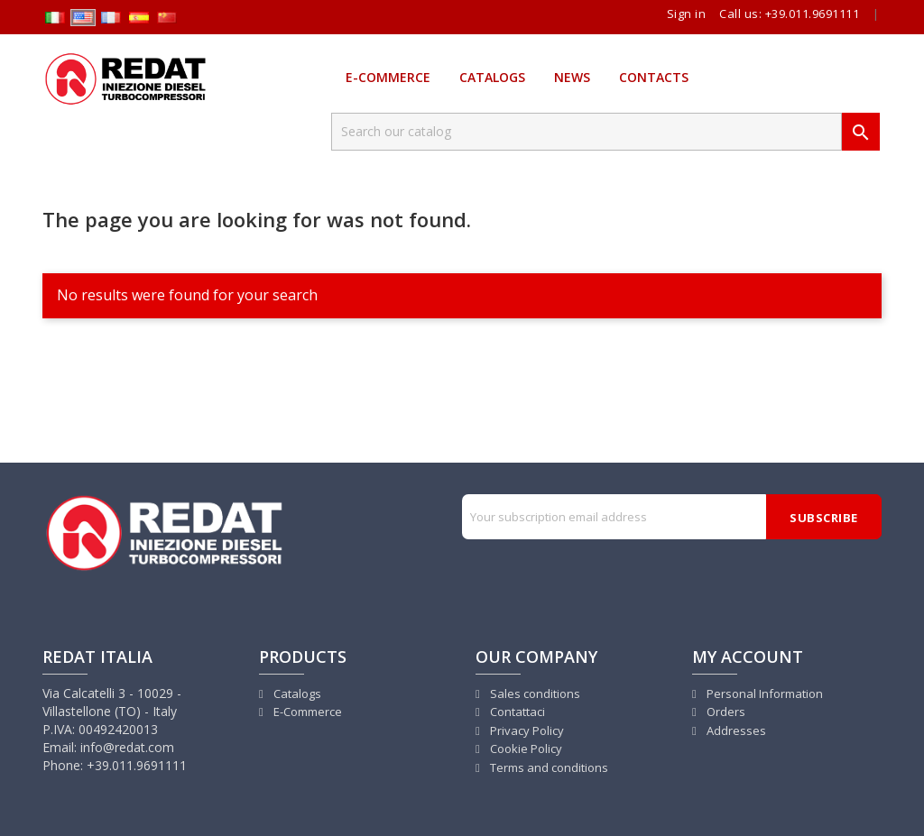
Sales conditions (533, 693)
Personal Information (763, 693)
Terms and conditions (547, 767)
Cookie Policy (524, 748)
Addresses (735, 730)
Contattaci (516, 711)
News (572, 77)
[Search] (586, 132)
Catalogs (492, 77)
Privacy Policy (525, 730)
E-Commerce (388, 77)
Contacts (653, 77)
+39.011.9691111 (812, 13)
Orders (724, 711)
